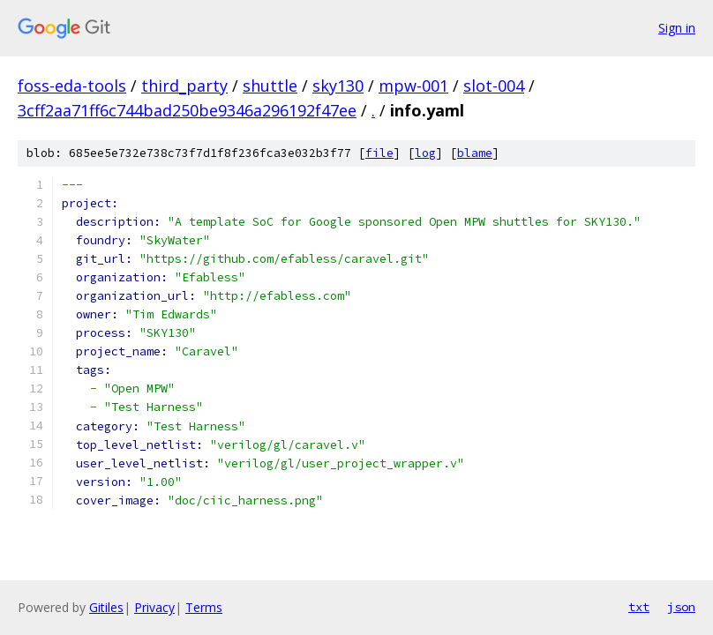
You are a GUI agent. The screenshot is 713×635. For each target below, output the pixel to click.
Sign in (676, 27)
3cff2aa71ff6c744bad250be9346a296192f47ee (187, 110)
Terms (203, 607)
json (681, 607)
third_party (184, 85)
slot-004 (493, 85)
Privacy (154, 607)
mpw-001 (413, 85)
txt (638, 607)
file (379, 153)
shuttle (270, 85)
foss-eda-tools (72, 85)
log (425, 153)
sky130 (338, 85)
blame (474, 153)
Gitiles (106, 607)
